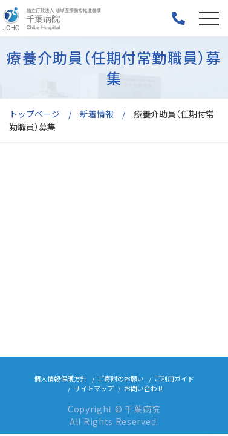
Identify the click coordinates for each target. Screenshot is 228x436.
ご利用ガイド (174, 381)
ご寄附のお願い (120, 381)
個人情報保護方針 (60, 381)
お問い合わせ (144, 390)
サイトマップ (94, 390)
